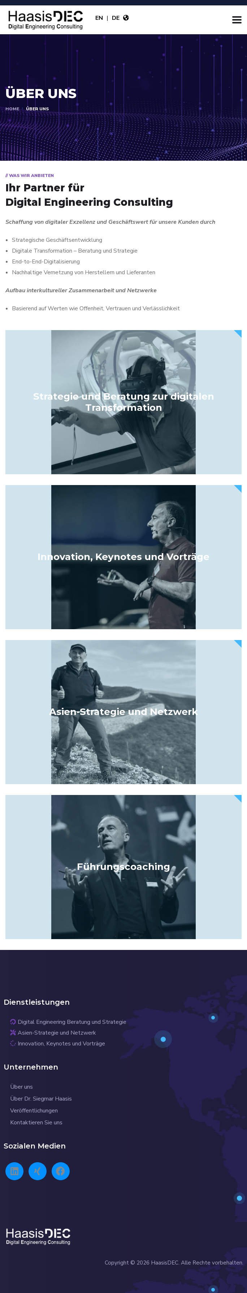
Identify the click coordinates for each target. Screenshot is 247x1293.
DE (116, 18)
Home (12, 109)
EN (99, 18)
